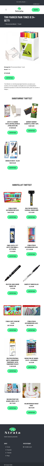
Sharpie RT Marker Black (31, 284)
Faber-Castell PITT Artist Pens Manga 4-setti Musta (13, 247)
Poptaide (9, 450)
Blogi (8, 455)
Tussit (19, 24)
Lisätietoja (9, 78)
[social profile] (27, 2)
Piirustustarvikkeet (11, 24)
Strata (8, 447)
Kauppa (36, 9)
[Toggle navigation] (6, 9)
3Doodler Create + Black (12, 161)
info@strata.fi (36, 4)
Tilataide (9, 452)
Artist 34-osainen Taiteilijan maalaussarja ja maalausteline (12, 124)
